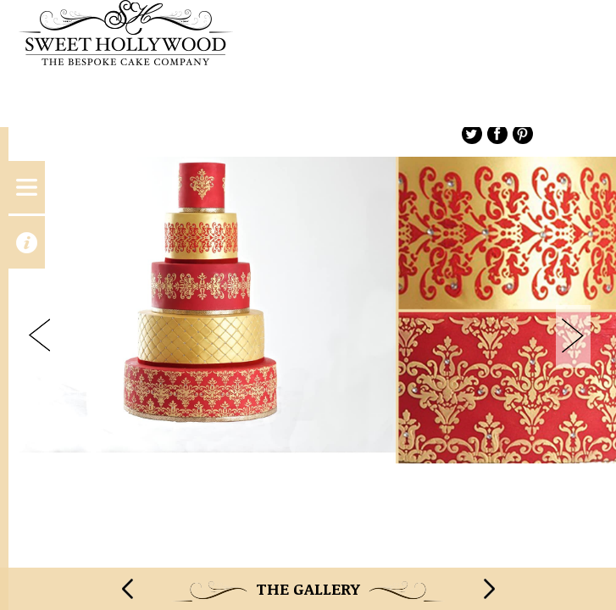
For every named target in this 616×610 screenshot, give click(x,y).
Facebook (497, 134)
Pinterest (523, 134)
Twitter (472, 134)
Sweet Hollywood (308, 63)
